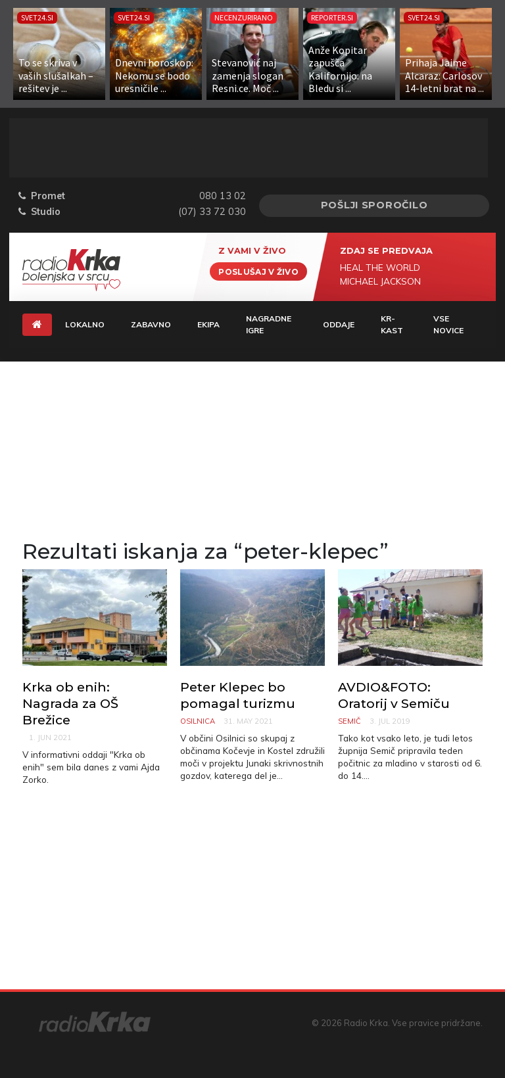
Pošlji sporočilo (374, 205)
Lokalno (85, 324)
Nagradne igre (268, 324)
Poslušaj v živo (258, 271)
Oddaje (338, 324)
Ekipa (208, 324)
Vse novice (448, 324)
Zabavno (151, 324)
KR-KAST (392, 324)
